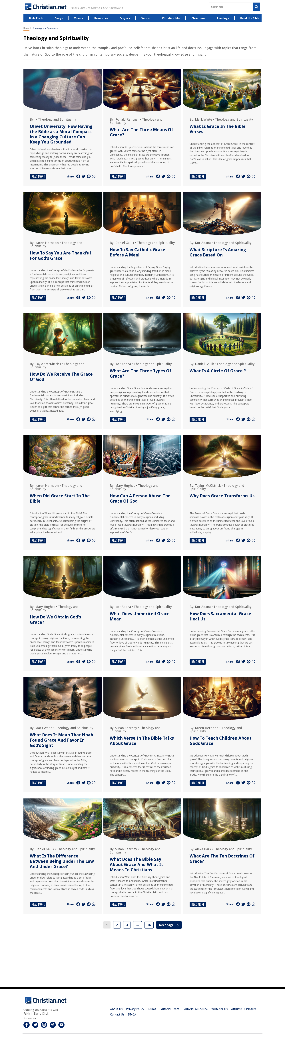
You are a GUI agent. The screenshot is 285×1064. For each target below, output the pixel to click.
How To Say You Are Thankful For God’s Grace (60, 255)
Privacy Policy (135, 1009)
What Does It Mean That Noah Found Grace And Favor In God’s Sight (61, 740)
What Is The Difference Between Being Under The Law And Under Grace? (62, 861)
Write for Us (219, 1009)
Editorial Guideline (195, 1009)
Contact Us (117, 1014)
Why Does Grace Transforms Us (222, 495)
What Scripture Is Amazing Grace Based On (218, 252)
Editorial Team (169, 1009)
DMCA (132, 1014)
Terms (152, 1009)
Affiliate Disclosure (243, 1009)
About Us (116, 1009)
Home (26, 28)
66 (149, 925)
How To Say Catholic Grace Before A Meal (137, 252)
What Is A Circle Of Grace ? (218, 370)
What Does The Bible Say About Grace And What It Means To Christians (136, 864)
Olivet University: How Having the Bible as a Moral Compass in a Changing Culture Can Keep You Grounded (61, 134)
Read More (38, 176)
